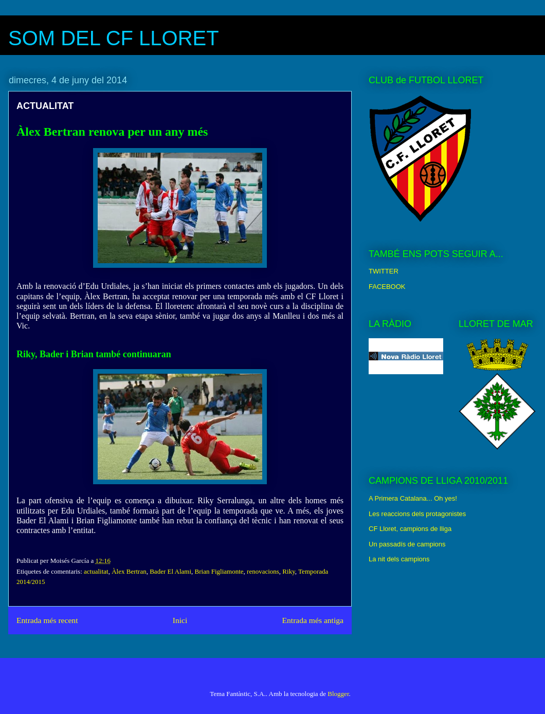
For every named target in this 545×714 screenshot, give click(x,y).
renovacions (263, 571)
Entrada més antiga (312, 620)
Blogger (338, 694)
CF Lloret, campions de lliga (410, 529)
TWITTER (383, 271)
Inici (180, 620)
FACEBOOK (387, 286)
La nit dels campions (399, 559)
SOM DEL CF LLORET (113, 38)
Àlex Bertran (129, 571)
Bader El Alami (170, 571)
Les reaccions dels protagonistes (417, 514)
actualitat (96, 571)
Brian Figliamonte (219, 571)
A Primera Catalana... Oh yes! (413, 498)
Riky (288, 571)
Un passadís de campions (407, 544)
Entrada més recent (47, 620)
